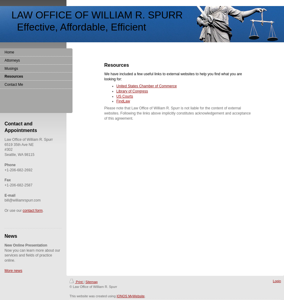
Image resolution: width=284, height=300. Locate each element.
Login (277, 281)
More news (13, 271)
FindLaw (123, 101)
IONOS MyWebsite (131, 296)
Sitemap (92, 282)
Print (76, 282)
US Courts (124, 96)
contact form (33, 210)
